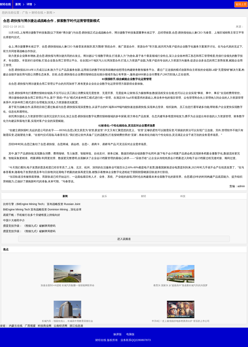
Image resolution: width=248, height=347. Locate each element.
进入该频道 (124, 238)
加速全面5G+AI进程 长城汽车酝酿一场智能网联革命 (68, 285)
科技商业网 (44, 325)
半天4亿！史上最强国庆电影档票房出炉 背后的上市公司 (180, 321)
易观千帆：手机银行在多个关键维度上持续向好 (31, 214)
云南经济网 (60, 325)
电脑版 (130, 334)
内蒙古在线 (15, 325)
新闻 (18, 4)
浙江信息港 (76, 325)
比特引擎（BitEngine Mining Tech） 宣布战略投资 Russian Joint (41, 204)
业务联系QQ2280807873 (136, 340)
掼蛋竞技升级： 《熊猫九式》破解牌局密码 (29, 225)
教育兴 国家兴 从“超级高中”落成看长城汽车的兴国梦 (180, 285)
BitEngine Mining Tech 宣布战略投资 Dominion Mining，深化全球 (42, 209)
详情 (29, 4)
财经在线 (5, 4)
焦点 (6, 249)
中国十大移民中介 (14, 220)
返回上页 (241, 4)
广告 (25, 12)
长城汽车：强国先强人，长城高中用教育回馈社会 (67, 321)
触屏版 (118, 334)
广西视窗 (30, 325)
